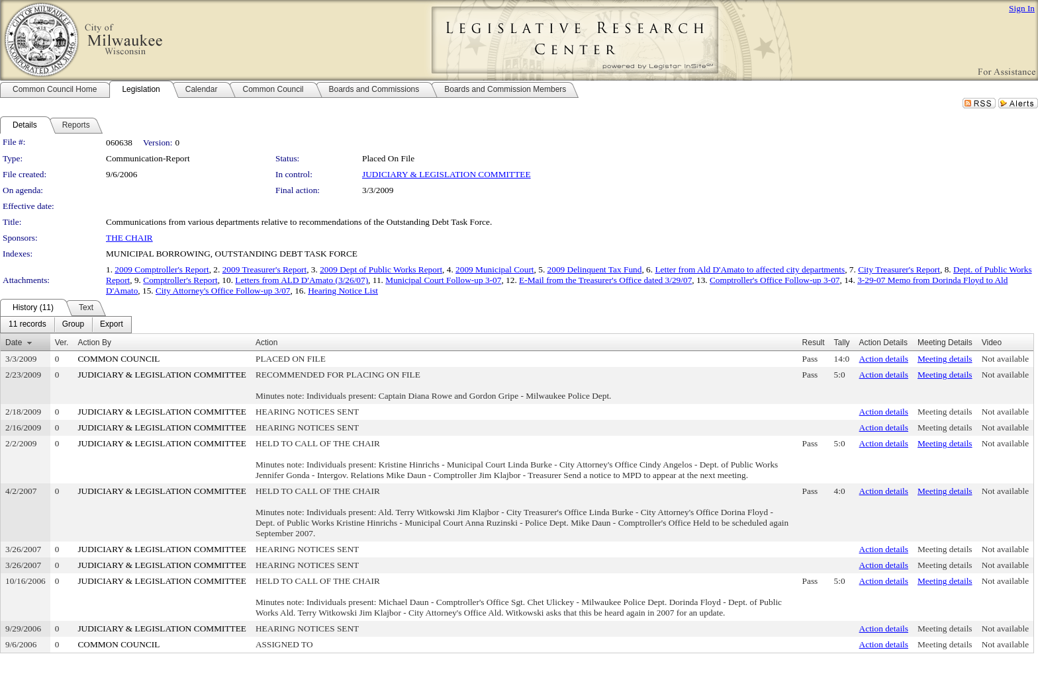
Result (813, 342)
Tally (842, 342)
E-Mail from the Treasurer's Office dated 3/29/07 (605, 280)
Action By (94, 342)
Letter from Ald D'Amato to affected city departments (750, 269)
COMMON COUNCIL (118, 359)
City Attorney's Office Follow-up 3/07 (223, 291)
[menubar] (66, 324)
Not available (1005, 359)
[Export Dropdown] (111, 325)
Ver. (62, 342)
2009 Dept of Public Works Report (381, 269)
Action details (883, 359)
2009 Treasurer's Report (264, 269)
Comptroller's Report (180, 280)
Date (13, 342)
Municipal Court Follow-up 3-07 (443, 280)
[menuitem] (27, 325)
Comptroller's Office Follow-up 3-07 (775, 280)
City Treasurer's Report (899, 269)
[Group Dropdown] (73, 325)
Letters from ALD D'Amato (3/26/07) (301, 280)
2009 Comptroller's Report (162, 269)
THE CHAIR (129, 238)
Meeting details (945, 359)
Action (266, 342)
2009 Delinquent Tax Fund (594, 269)
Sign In (1022, 8)
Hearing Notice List (343, 291)
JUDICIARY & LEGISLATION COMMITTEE (446, 174)
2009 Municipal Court (494, 269)
